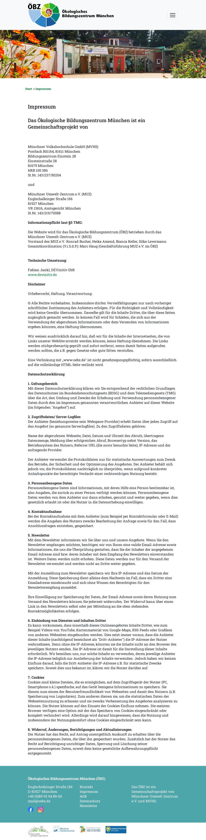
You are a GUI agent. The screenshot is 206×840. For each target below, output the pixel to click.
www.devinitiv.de (42, 274)
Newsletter (88, 805)
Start (28, 89)
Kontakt (86, 786)
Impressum (43, 89)
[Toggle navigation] (172, 15)
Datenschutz (90, 801)
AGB (83, 796)
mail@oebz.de (39, 801)
